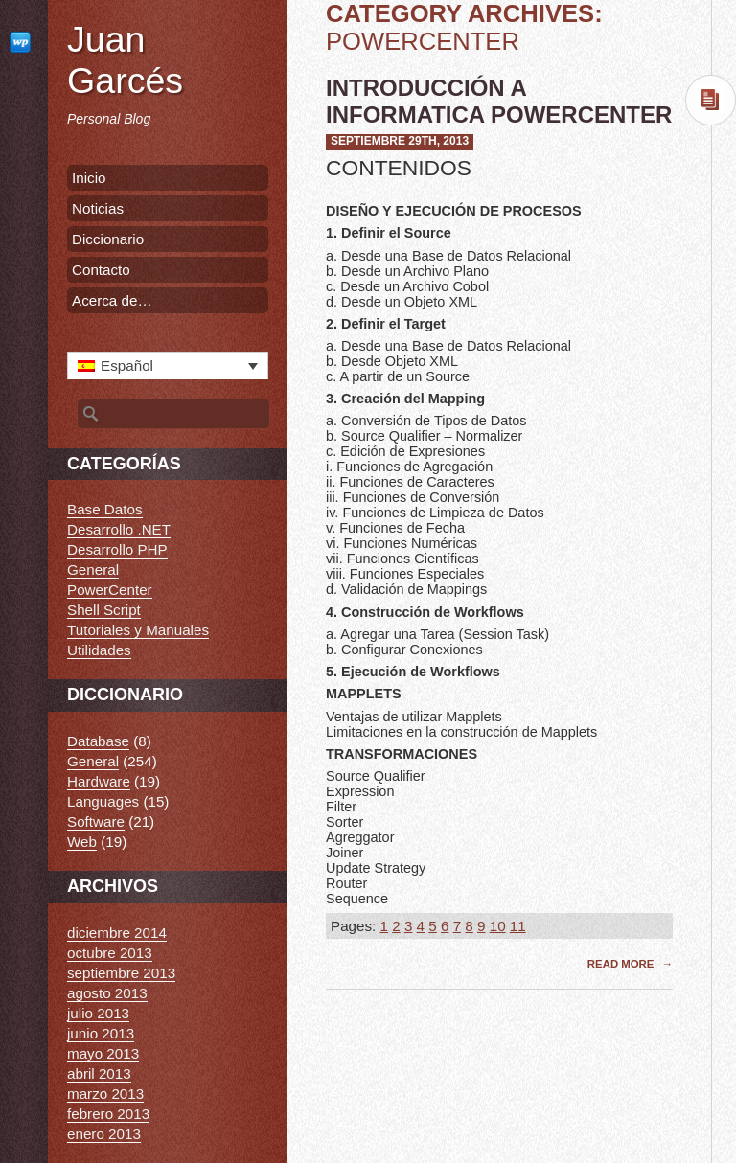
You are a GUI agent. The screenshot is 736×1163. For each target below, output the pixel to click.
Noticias (98, 208)
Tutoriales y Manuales (138, 630)
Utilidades (99, 650)
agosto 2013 (107, 993)
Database (98, 741)
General (93, 569)
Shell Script (104, 610)
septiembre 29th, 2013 (400, 141)
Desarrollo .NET (119, 529)
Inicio (88, 178)
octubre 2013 (109, 953)
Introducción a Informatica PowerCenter (499, 101)
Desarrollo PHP (117, 549)
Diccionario (108, 239)
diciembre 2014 (117, 932)
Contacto (101, 270)
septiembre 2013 (121, 973)
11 (518, 926)
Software (96, 821)
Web (82, 841)
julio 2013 (98, 1013)
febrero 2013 (108, 1114)
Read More (622, 963)
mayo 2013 (103, 1053)
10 (498, 926)
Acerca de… (112, 300)
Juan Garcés (125, 60)
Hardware (98, 781)
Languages (103, 801)
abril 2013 (99, 1073)
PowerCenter (109, 590)
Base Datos (105, 509)
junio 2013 (100, 1033)
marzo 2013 (105, 1093)
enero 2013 (104, 1134)
